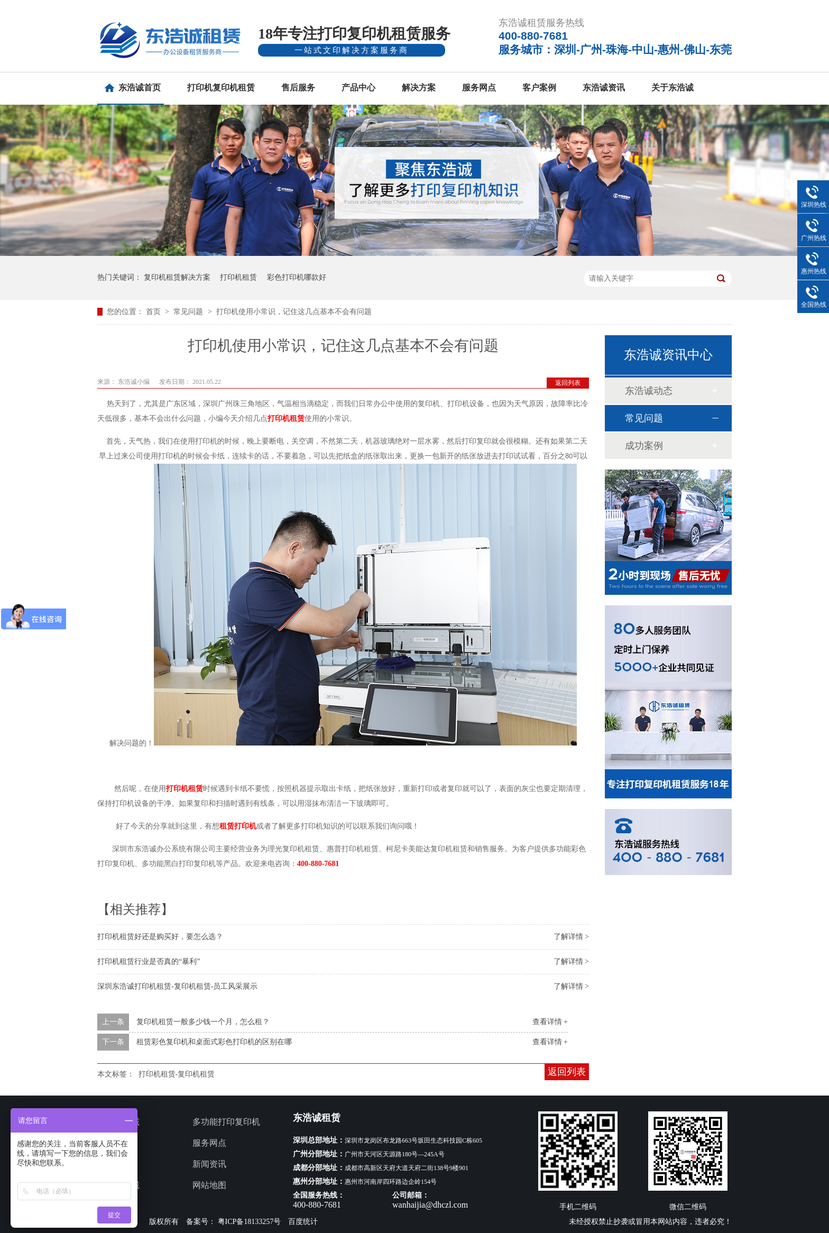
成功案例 (644, 445)
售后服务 (298, 87)
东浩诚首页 (139, 87)
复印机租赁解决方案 (177, 277)
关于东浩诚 (672, 87)
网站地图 (209, 1185)
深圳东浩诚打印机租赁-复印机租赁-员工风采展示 (177, 986)
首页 (154, 312)
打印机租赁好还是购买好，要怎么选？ (160, 937)
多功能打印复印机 (226, 1121)
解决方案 (419, 87)
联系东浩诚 (118, 1185)
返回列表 (568, 383)
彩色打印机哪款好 (296, 277)
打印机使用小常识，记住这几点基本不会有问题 (294, 312)
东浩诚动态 (649, 390)
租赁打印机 (237, 826)
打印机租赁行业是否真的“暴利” (148, 961)
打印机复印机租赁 (221, 87)
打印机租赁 (238, 277)
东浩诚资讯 (604, 87)
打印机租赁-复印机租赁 (177, 1074)
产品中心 (358, 87)
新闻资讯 (209, 1164)
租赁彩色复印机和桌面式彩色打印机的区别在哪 (214, 1042)
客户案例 (539, 87)
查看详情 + (550, 1022)
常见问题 (189, 312)
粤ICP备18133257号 (249, 1222)
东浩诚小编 (134, 381)
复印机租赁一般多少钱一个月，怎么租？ (203, 1022)
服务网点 (479, 87)
